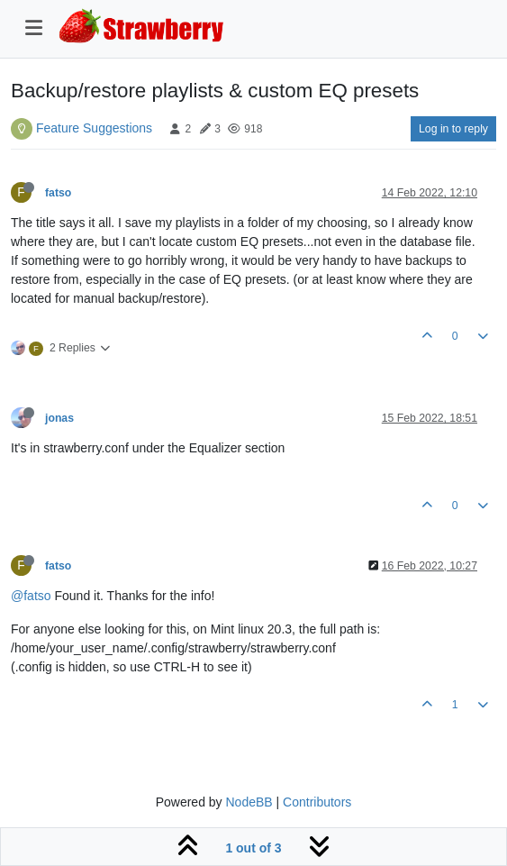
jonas (59, 418)
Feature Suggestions (94, 128)
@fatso (31, 595)
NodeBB (248, 802)
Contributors (317, 802)
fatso (58, 193)
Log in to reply (453, 129)
